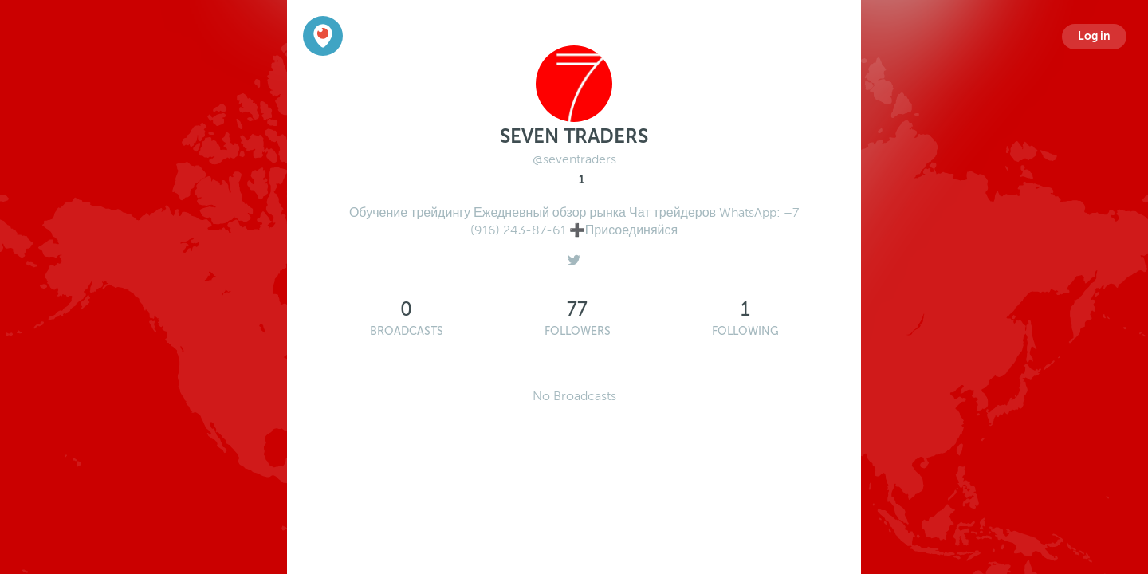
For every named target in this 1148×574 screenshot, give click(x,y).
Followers (578, 331)
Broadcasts (406, 331)
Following (745, 331)
